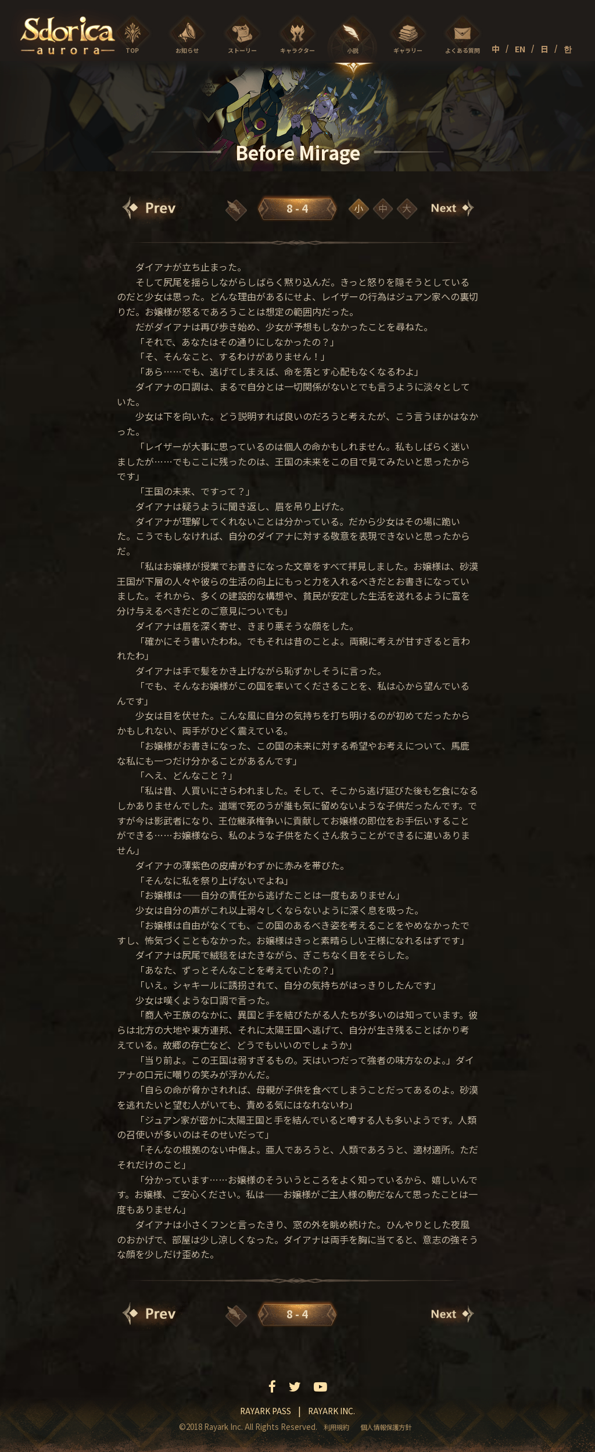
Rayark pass (265, 1411)
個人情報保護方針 (385, 1427)
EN (520, 49)
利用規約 (336, 1427)
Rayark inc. (331, 1411)
